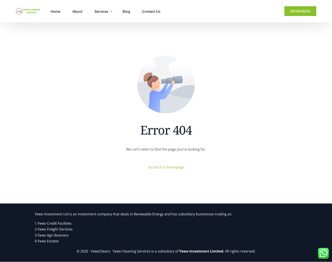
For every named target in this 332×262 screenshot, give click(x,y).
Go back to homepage (166, 167)
